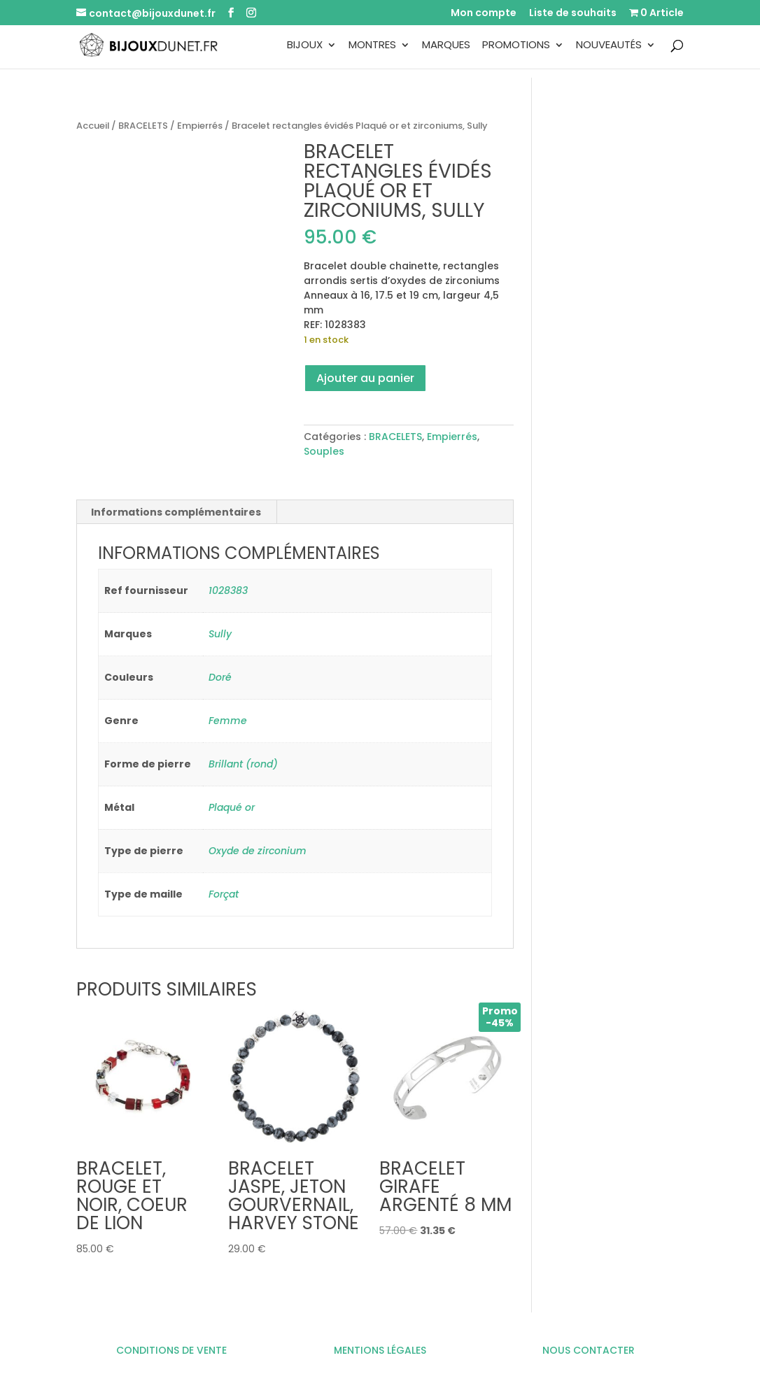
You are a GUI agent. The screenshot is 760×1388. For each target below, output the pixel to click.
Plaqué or (232, 807)
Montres (372, 46)
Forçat (224, 894)
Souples (324, 451)
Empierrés (200, 125)
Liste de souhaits (573, 14)
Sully (220, 634)
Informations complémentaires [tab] (176, 512)
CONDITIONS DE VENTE (171, 1350)
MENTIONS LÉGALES (380, 1350)
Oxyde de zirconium (258, 851)
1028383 (228, 590)
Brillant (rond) (243, 764)
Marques (446, 46)
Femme (228, 721)
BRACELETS (143, 125)
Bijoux (305, 46)
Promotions (516, 46)
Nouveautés (609, 46)
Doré (220, 677)
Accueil (92, 125)
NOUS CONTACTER (588, 1350)
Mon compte (483, 14)
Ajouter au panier (365, 378)
